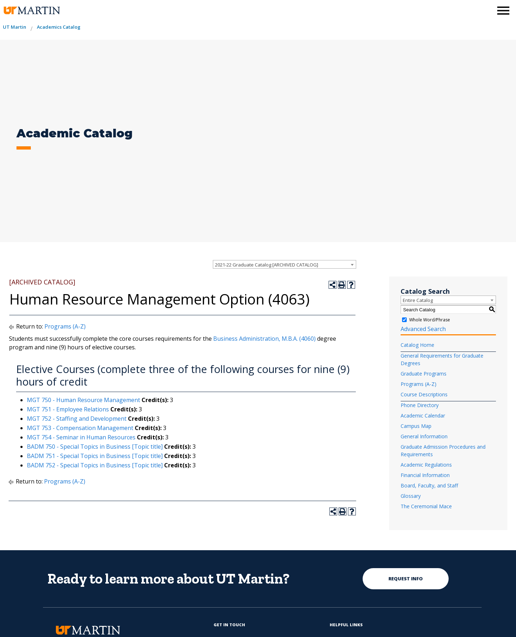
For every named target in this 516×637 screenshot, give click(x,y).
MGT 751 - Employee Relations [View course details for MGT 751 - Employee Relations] (68, 409)
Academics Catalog (58, 27)
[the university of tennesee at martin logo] (31, 10)
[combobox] (284, 264)
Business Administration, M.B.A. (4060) (264, 339)
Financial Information (425, 475)
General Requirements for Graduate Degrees (442, 359)
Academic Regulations (426, 464)
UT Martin (14, 27)
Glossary (411, 495)
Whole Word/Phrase (429, 320)
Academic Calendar (423, 415)
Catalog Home (417, 344)
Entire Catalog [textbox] (418, 300)
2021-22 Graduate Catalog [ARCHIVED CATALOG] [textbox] (266, 264)
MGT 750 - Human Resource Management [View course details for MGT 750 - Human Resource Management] (83, 400)
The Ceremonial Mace (426, 506)
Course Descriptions (424, 394)
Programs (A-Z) (65, 326)
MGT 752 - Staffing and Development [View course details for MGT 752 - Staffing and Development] (76, 419)
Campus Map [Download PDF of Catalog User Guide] (416, 426)
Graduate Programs (423, 373)
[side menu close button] (503, 10)
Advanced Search (423, 329)
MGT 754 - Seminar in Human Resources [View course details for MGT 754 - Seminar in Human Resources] (81, 437)
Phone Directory (420, 405)
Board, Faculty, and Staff (429, 485)
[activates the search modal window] (485, 9)
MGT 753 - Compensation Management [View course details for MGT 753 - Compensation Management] (80, 428)
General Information (424, 436)
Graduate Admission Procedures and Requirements (443, 450)
